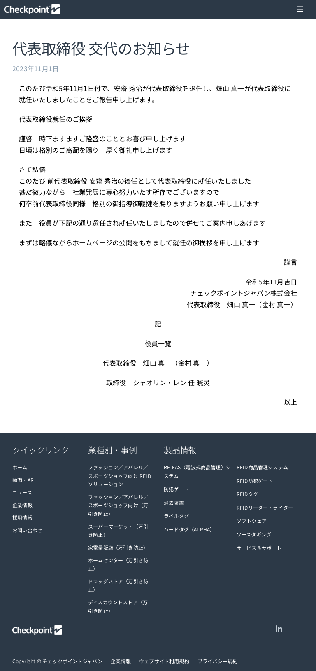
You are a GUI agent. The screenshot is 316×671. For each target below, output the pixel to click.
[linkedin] (279, 628)
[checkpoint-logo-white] (32, 9)
